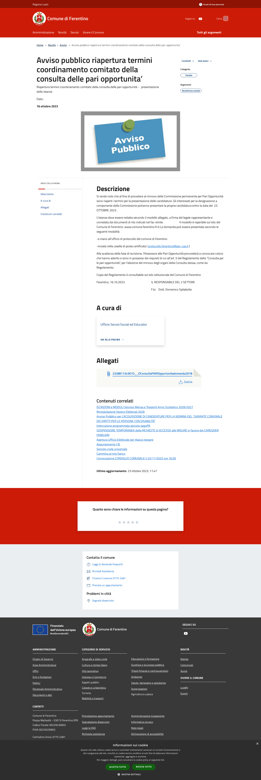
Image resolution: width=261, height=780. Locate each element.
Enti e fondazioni (42, 677)
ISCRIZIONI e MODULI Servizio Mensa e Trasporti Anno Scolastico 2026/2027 (145, 407)
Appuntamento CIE (108, 444)
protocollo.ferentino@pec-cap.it (168, 246)
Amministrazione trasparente (147, 716)
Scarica (185, 382)
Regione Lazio (40, 4)
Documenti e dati (42, 695)
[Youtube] (194, 18)
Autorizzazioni (139, 689)
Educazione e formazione (145, 659)
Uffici (35, 671)
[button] (130, 774)
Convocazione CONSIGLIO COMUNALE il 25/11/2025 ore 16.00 (136, 458)
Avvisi (63, 45)
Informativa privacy (142, 722)
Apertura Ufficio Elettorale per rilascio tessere (125, 439)
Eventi (184, 693)
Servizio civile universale (112, 449)
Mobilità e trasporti (93, 698)
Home (40, 45)
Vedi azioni (205, 61)
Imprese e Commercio (94, 677)
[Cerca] (224, 18)
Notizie (184, 659)
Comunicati (186, 665)
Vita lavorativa (90, 671)
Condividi (188, 61)
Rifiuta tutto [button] (144, 766)
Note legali (137, 728)
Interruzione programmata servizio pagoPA (123, 425)
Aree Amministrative (44, 665)
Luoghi (184, 687)
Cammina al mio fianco (111, 453)
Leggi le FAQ (89, 728)
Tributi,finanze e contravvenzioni (149, 671)
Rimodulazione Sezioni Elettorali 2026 (121, 411)
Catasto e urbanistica (94, 688)
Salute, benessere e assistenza (148, 683)
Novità (52, 45)
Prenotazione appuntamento (98, 716)
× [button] (257, 744)
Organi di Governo (43, 659)
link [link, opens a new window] (162, 760)
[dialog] (130, 760)
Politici (36, 683)
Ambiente (136, 677)
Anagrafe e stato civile (94, 659)
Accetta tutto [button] (117, 767)
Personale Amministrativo (47, 689)
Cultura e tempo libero (94, 665)
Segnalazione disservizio (95, 722)
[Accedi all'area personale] (211, 4)
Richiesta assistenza (93, 734)
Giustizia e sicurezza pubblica (147, 665)
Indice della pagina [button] (50, 183)
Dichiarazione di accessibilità (147, 734)
